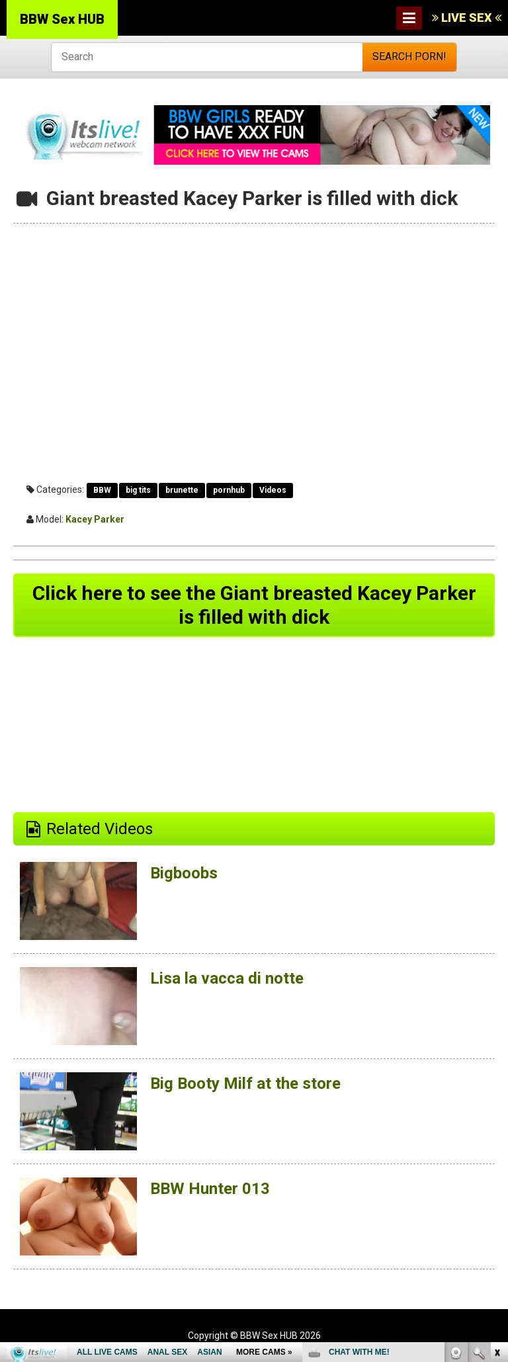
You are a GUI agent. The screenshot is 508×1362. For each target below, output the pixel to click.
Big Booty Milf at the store (245, 1083)
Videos (272, 490)
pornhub (229, 490)
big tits (138, 490)
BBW (102, 490)
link (496, 1155)
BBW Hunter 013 (210, 1188)
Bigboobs (184, 873)
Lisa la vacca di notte (227, 978)
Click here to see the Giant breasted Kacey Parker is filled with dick (254, 604)
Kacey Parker (94, 519)
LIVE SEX (466, 17)
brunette (181, 490)
